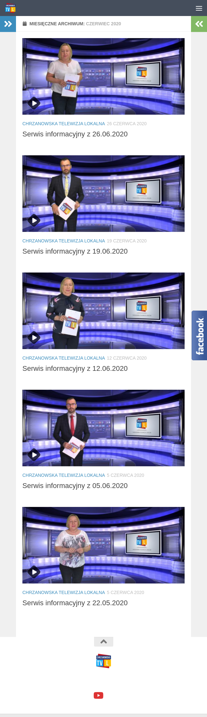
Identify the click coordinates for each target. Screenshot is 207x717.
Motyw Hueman (139, 681)
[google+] (109, 696)
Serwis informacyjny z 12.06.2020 (75, 368)
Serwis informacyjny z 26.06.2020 (75, 134)
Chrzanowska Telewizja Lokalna (63, 123)
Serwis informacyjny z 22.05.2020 (75, 603)
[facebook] (86, 696)
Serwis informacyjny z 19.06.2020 (75, 251)
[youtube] (97, 695)
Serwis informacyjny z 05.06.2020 (75, 486)
